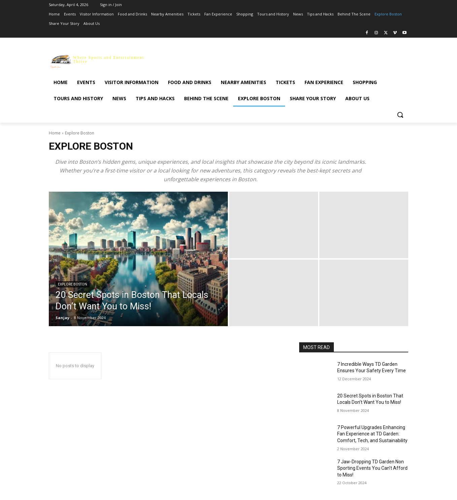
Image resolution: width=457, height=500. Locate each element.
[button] (400, 115)
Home (55, 133)
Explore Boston (72, 284)
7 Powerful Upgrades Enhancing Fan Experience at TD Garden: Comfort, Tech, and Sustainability (372, 434)
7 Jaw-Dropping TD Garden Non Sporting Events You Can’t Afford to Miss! (372, 468)
